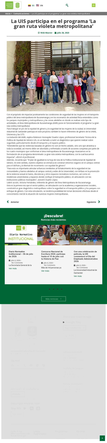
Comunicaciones (21, 13)
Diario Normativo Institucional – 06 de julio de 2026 (17, 254)
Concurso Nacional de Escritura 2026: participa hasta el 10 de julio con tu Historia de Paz (52, 255)
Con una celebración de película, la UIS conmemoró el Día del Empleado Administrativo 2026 (84, 256)
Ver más (12, 268)
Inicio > (9, 13)
